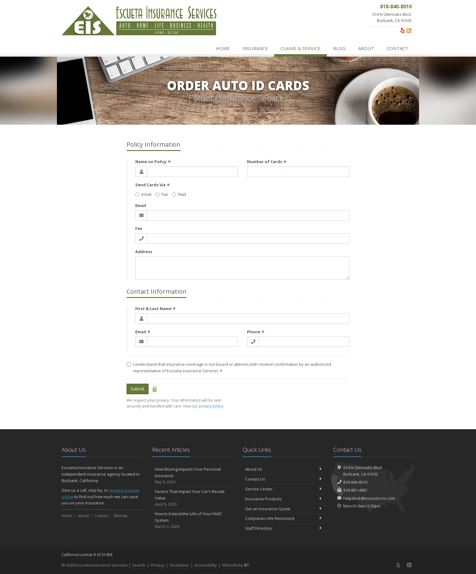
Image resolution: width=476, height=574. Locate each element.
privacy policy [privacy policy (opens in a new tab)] (211, 406)
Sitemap (120, 515)
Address (143, 251)
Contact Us (283, 479)
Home (223, 48)
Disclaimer (179, 565)
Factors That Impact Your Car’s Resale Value (193, 498)
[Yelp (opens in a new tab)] (402, 30)
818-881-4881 (355, 490)
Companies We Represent (283, 518)
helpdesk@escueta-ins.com (369, 498)
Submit (138, 389)
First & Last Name (155, 308)
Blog (339, 48)
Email (143, 194)
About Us (283, 469)
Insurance (255, 48)
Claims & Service (300, 48)
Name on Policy (153, 161)
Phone (256, 331)
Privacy (157, 565)
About (366, 48)
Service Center (283, 489)
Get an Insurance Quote (283, 508)
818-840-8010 (355, 482)
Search (138, 565)
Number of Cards (267, 161)
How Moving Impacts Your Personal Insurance (193, 475)
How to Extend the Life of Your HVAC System (193, 520)
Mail (179, 194)
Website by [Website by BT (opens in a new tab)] (235, 565)
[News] (408, 30)
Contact (397, 48)
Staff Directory (283, 528)
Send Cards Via (152, 185)
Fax (161, 194)
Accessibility (205, 565)
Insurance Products (283, 499)
